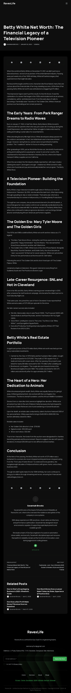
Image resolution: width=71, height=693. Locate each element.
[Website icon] (35, 545)
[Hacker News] (59, 62)
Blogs (47, 675)
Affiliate (40, 680)
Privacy (17, 680)
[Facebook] (12, 62)
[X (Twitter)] (21, 62)
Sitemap (52, 680)
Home (24, 675)
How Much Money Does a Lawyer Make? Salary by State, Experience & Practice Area (50, 591)
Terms (23, 680)
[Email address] (28, 659)
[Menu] (66, 3)
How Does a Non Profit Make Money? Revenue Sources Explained (18, 604)
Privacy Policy (18, 664)
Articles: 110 (35, 550)
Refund (46, 680)
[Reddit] (50, 62)
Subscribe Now (60, 659)
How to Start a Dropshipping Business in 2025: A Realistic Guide (18, 591)
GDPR (35, 680)
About (40, 675)
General (37, 44)
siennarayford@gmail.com (35, 646)
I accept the (14, 664)
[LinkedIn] (40, 62)
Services (32, 675)
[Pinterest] (31, 62)
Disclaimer (29, 680)
